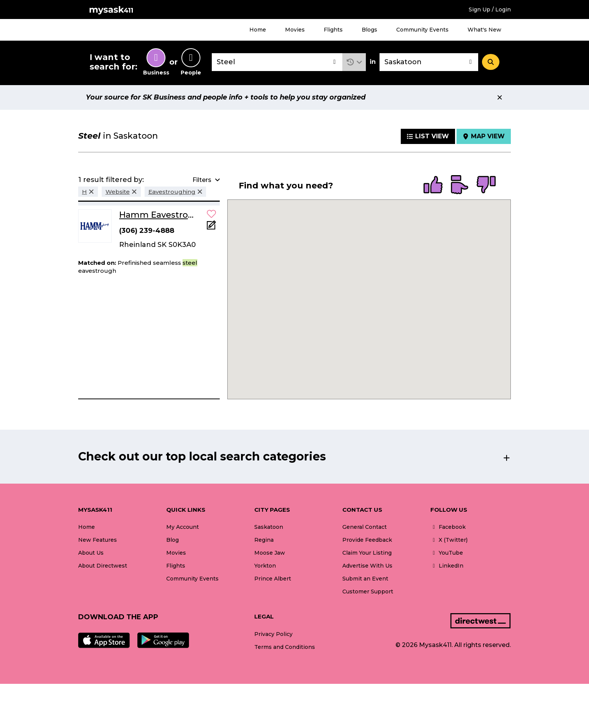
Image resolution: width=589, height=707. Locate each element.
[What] (277, 62)
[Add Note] (211, 227)
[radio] (433, 185)
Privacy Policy (273, 634)
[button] (354, 62)
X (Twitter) (449, 539)
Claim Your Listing (367, 552)
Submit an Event (365, 578)
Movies (295, 29)
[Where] (429, 62)
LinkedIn (446, 565)
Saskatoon (268, 527)
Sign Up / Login (490, 9)
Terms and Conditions (284, 647)
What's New (484, 29)
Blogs (369, 29)
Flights (333, 29)
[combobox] (277, 62)
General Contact (364, 527)
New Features (97, 539)
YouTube (446, 552)
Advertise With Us (367, 565)
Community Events (422, 29)
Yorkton (265, 565)
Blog (172, 539)
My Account (182, 527)
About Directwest (102, 565)
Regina (264, 539)
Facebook (448, 527)
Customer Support (367, 591)
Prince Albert (272, 578)
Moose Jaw (269, 552)
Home (257, 29)
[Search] (490, 62)
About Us (91, 552)
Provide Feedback (367, 539)
